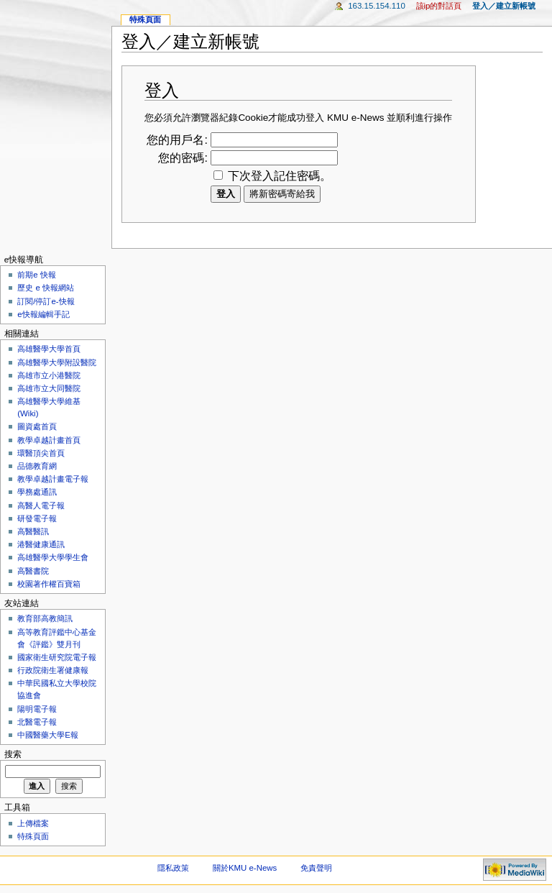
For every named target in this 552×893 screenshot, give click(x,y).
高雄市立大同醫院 (48, 388)
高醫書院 (33, 571)
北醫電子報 (37, 722)
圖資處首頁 (37, 426)
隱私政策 (173, 868)
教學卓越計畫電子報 (52, 479)
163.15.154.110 (376, 5)
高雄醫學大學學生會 (52, 557)
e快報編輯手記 (43, 314)
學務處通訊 (37, 491)
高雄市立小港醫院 (48, 375)
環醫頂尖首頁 (41, 453)
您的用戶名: (177, 140)
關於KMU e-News (245, 868)
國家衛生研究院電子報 (56, 657)
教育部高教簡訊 (45, 618)
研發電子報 (37, 518)
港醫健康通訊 (41, 544)
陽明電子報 (37, 709)
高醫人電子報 (41, 505)
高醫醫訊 (33, 531)
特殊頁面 (145, 19)
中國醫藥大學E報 (47, 735)
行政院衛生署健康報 (52, 670)
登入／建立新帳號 (503, 5)
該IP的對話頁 (439, 5)
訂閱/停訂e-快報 (45, 301)
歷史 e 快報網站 (49, 287)
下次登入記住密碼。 (279, 176)
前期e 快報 (36, 274)
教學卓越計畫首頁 (48, 440)
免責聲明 (316, 868)
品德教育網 (37, 466)
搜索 (13, 754)
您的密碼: (182, 158)
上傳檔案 (33, 823)
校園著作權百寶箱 (48, 584)
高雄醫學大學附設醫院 (56, 362)
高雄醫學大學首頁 (48, 348)
